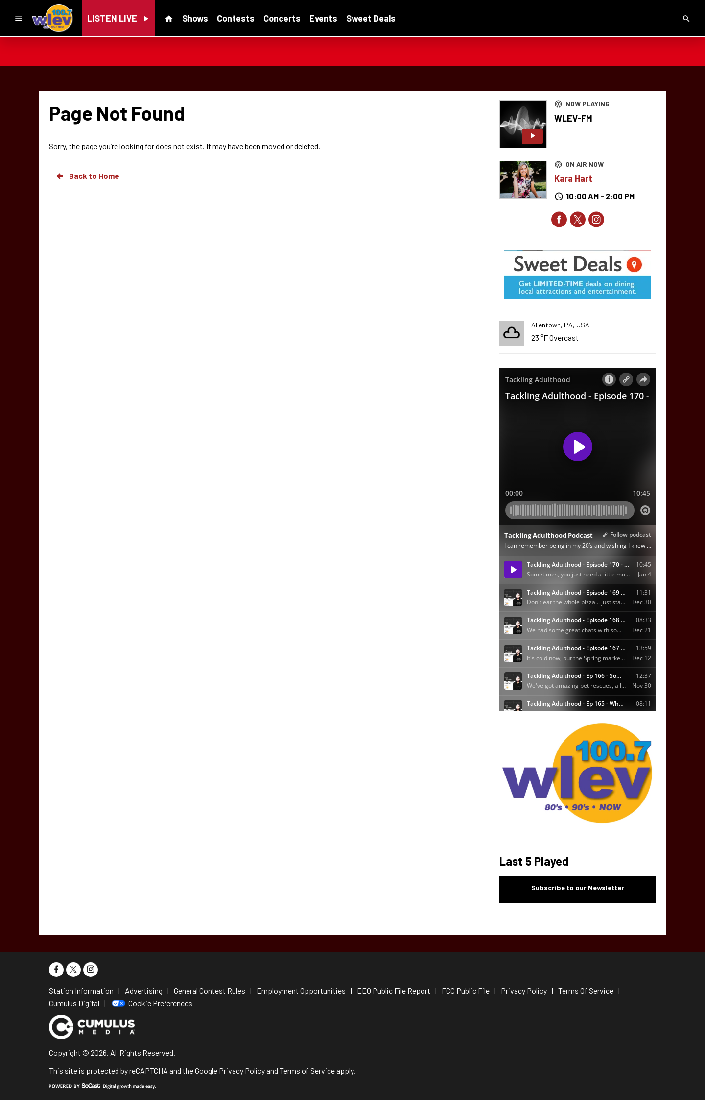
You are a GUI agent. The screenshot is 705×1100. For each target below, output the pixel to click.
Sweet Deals (371, 18)
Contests (236, 18)
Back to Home (87, 176)
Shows (195, 18)
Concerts (282, 18)
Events (323, 18)
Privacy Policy (242, 1070)
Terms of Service (307, 1070)
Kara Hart (573, 178)
